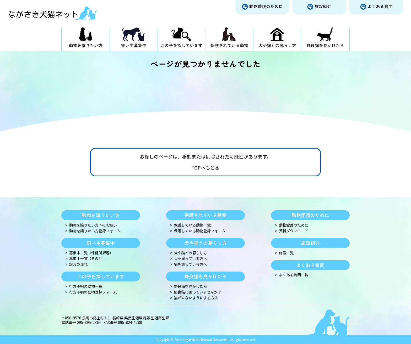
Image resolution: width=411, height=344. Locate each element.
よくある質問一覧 (293, 275)
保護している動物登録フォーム (199, 231)
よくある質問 (380, 6)
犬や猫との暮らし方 (277, 45)
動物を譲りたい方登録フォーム (95, 231)
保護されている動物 (229, 45)
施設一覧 (286, 253)
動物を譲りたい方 (85, 45)
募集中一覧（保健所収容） (91, 253)
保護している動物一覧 (192, 225)
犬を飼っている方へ (190, 258)
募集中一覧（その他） (87, 258)
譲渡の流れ (78, 264)
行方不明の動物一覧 (85, 286)
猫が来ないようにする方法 (196, 298)
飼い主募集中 (133, 45)
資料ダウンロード (293, 231)
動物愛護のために (266, 6)
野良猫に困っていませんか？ (197, 292)
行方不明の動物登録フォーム (93, 292)
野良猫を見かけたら (325, 45)
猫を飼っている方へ (190, 264)
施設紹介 (323, 6)
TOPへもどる (205, 168)
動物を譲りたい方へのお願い (93, 225)
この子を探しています (181, 45)
